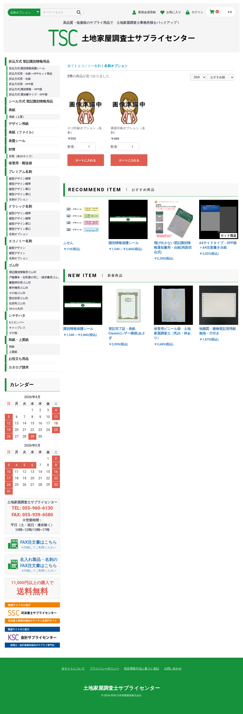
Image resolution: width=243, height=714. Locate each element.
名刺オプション (18, 199)
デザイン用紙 (19, 124)
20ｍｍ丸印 (16, 308)
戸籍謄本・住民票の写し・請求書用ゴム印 (34, 277)
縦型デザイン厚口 (20, 189)
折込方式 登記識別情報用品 (29, 61)
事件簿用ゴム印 (18, 287)
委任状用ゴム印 (18, 298)
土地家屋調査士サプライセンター (121, 688)
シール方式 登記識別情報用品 (31, 101)
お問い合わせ (173, 668)
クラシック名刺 (20, 206)
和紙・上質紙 (19, 340)
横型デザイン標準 (20, 183)
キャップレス (17, 327)
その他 (13, 332)
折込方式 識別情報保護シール (27, 68)
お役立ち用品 (19, 359)
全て (70, 66)
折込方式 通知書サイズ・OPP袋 (28, 94)
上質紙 (13, 351)
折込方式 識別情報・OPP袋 (25, 89)
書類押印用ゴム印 (20, 282)
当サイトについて (73, 668)
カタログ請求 (19, 367)
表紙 (12, 110)
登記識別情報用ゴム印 (22, 272)
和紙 (11, 346)
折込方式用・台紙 (20, 78)
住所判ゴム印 (17, 303)
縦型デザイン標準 (20, 178)
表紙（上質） (17, 116)
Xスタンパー (16, 322)
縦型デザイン (17, 247)
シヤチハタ (17, 316)
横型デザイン (17, 253)
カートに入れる (85, 160)
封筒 (12, 149)
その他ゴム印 (17, 293)
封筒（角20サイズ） (21, 156)
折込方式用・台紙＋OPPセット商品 (30, 73)
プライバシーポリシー (104, 668)
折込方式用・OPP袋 (21, 84)
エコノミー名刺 (20, 241)
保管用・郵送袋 (20, 163)
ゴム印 (14, 265)
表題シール (17, 141)
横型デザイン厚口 (20, 194)
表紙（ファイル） (22, 132)
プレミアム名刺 (20, 172)
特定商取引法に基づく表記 (141, 668)
